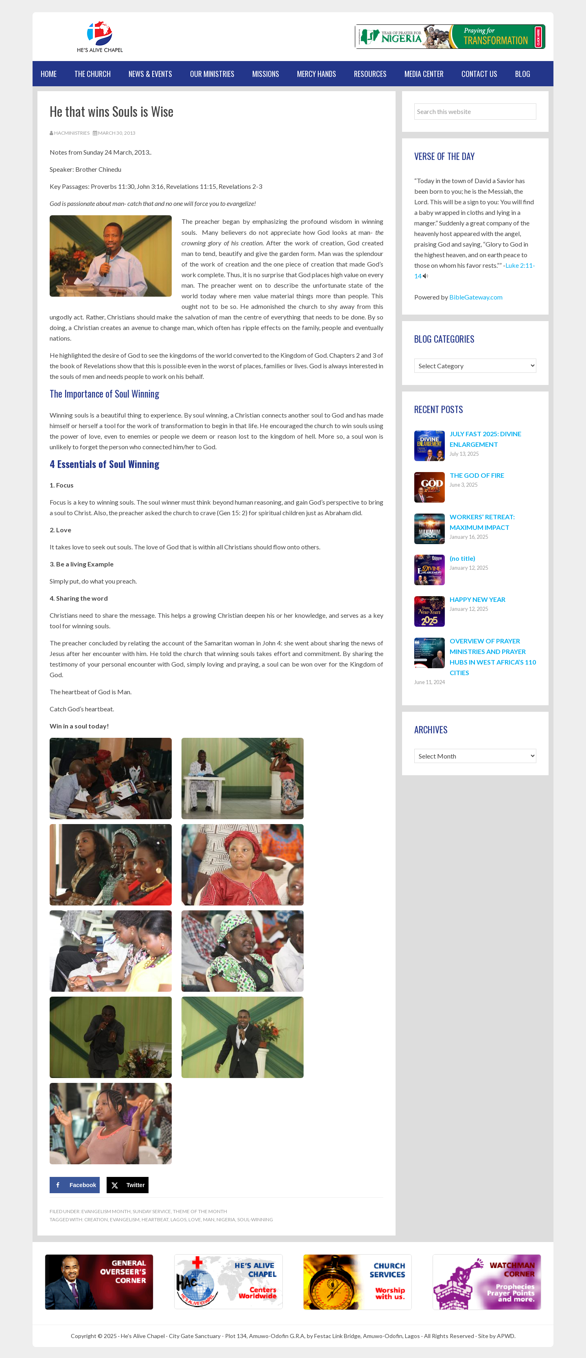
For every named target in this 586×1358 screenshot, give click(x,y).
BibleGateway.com (476, 297)
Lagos (178, 1218)
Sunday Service (152, 1210)
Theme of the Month (200, 1210)
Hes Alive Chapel (71, 36)
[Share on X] (128, 1184)
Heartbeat (155, 1218)
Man (208, 1218)
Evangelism (125, 1218)
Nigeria (225, 1218)
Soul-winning (255, 1218)
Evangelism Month (106, 1210)
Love (194, 1218)
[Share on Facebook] (75, 1184)
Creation (96, 1218)
